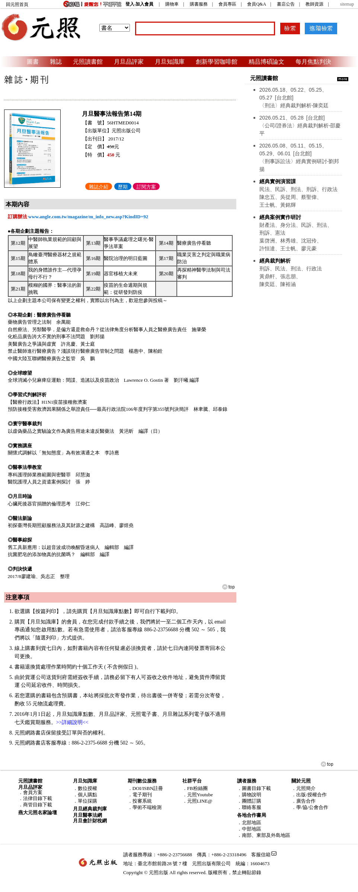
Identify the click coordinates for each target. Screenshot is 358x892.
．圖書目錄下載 (254, 788)
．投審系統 (140, 801)
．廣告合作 (303, 801)
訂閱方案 (146, 187)
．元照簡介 (303, 788)
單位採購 (87, 801)
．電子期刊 (140, 794)
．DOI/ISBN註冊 (145, 788)
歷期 (123, 187)
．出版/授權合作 (309, 794)
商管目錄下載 (37, 804)
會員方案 (32, 792)
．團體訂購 (249, 801)
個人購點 (87, 794)
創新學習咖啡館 (216, 61)
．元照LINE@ (197, 801)
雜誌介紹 (98, 187)
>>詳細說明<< (72, 722)
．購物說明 (249, 794)
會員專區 (227, 4)
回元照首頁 (17, 4)
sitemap (347, 4)
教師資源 (314, 4)
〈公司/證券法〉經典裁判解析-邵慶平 (300, 125)
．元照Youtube (197, 794)
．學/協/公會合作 (309, 807)
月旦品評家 (129, 61)
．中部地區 (249, 829)
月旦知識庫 (170, 61)
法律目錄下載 (37, 798)
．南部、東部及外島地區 (263, 835)
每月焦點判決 (313, 61)
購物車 (172, 4)
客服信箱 (261, 854)
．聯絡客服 (249, 807)
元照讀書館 (88, 61)
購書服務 (199, 4)
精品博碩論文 (266, 61)
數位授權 (87, 788)
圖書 (33, 61)
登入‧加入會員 (139, 4)
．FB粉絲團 (195, 788)
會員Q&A (256, 4)
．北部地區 (249, 822)
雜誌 (56, 61)
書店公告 (286, 4)
